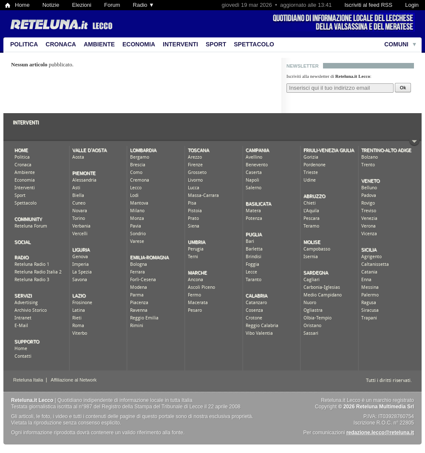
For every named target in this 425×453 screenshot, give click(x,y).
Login (412, 5)
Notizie (51, 5)
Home (22, 5)
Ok (403, 87)
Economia (138, 44)
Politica (24, 44)
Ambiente (99, 44)
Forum (112, 5)
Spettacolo (254, 44)
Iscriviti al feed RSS (368, 5)
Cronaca (60, 44)
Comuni (396, 44)
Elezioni (81, 5)
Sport (216, 44)
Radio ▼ (143, 5)
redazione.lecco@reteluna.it (380, 433)
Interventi (180, 44)
